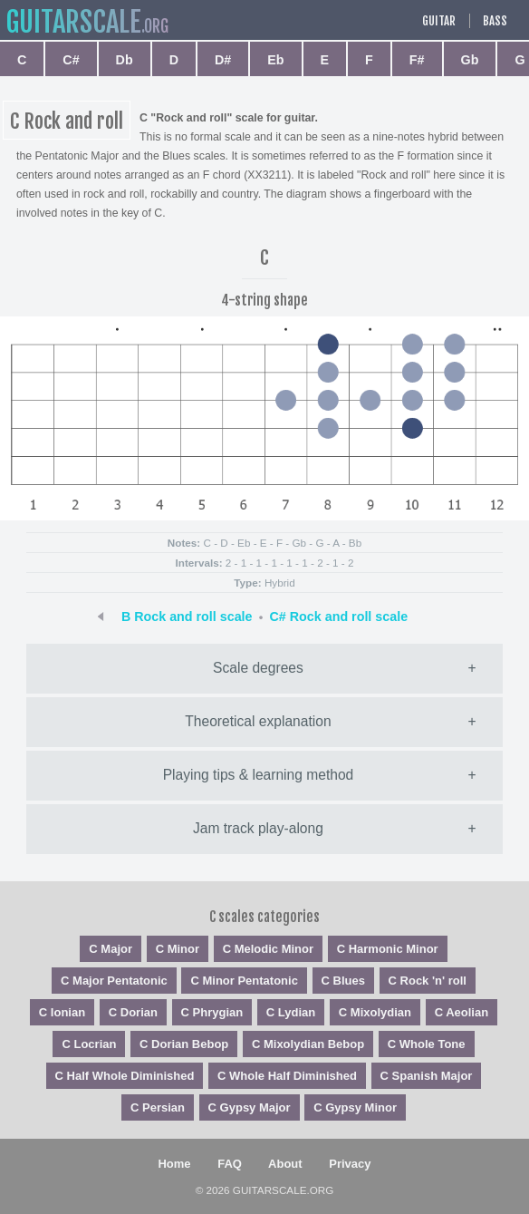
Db (124, 60)
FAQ (229, 1163)
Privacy (349, 1163)
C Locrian (89, 1044)
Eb (275, 60)
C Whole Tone (427, 1044)
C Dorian (133, 1012)
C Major (110, 949)
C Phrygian (212, 1012)
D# (223, 60)
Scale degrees (258, 667)
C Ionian (62, 1012)
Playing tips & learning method (258, 774)
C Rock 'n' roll (427, 980)
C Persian (157, 1107)
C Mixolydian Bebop (308, 1044)
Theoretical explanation (258, 721)
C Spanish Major (426, 1076)
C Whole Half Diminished (287, 1076)
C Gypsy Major (249, 1107)
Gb (470, 60)
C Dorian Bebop (183, 1044)
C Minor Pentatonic (243, 980)
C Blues (343, 980)
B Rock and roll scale (187, 616)
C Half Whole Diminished (125, 1076)
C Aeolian (461, 1012)
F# (417, 60)
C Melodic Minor (268, 949)
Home (174, 1163)
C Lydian (290, 1012)
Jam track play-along (258, 828)
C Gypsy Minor (355, 1107)
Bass (495, 21)
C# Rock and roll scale (339, 616)
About (285, 1163)
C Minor (177, 949)
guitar (73, 22)
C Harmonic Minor (387, 949)
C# (71, 60)
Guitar (439, 21)
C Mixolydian (375, 1012)
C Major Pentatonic (114, 980)
